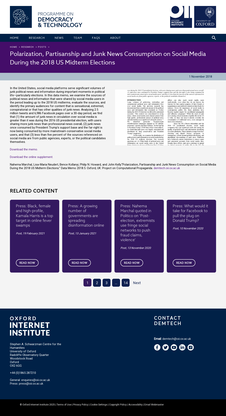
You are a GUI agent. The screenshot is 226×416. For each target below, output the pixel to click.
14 (126, 283)
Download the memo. (24, 149)
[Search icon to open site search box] (214, 38)
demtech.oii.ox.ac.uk (167, 168)
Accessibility (135, 404)
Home (13, 47)
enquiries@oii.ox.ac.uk (35, 380)
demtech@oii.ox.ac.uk (176, 339)
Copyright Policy (118, 404)
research (27, 47)
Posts (42, 47)
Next (137, 283)
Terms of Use (64, 404)
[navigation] (174, 349)
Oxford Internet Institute (35, 404)
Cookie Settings (98, 404)
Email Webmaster (154, 404)
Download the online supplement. (31, 157)
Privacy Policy (80, 404)
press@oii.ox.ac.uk (31, 383)
